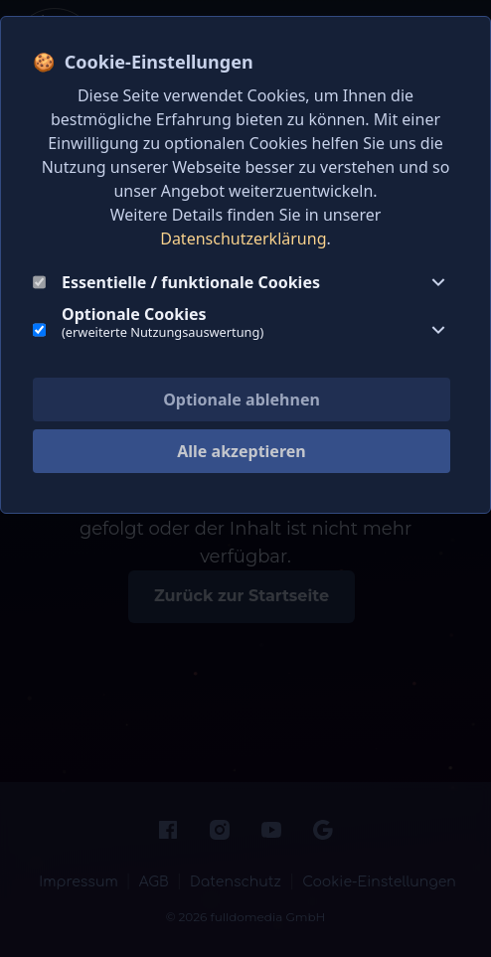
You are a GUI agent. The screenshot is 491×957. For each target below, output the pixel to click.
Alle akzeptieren (241, 451)
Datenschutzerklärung (243, 238)
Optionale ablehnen (241, 399)
